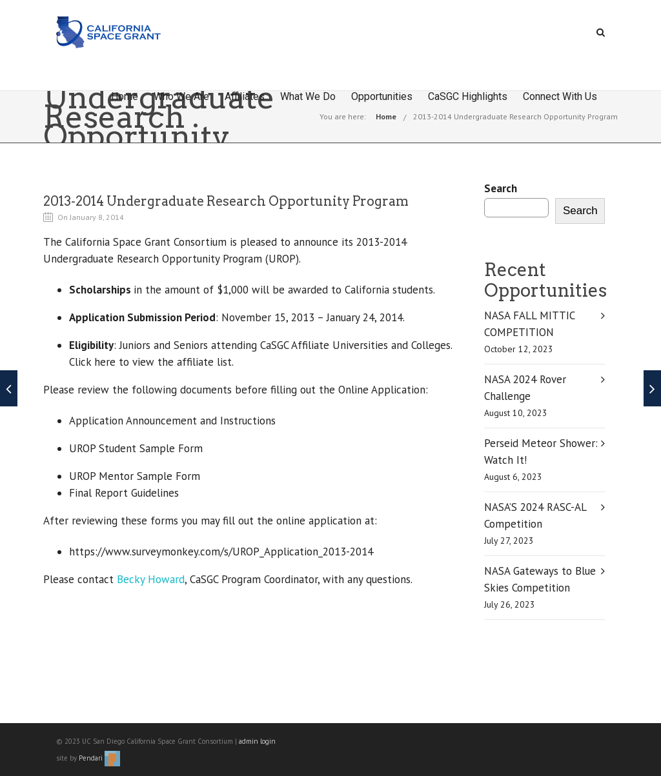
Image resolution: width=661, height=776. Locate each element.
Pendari (99, 757)
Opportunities (381, 96)
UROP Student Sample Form (136, 448)
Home (124, 96)
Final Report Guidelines (124, 493)
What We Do (308, 96)
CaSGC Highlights (467, 96)
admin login (257, 741)
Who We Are (181, 96)
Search (500, 188)
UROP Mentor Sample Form (134, 476)
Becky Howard (151, 579)
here (105, 362)
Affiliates (245, 96)
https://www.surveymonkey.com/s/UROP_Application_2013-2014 (221, 551)
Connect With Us (560, 96)
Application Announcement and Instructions (172, 420)
